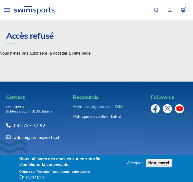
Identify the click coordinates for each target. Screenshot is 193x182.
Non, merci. (159, 163)
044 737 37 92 (29, 126)
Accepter (135, 163)
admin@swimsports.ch (37, 137)
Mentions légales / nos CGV (98, 107)
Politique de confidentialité (97, 116)
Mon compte (170, 10)
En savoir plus (32, 177)
